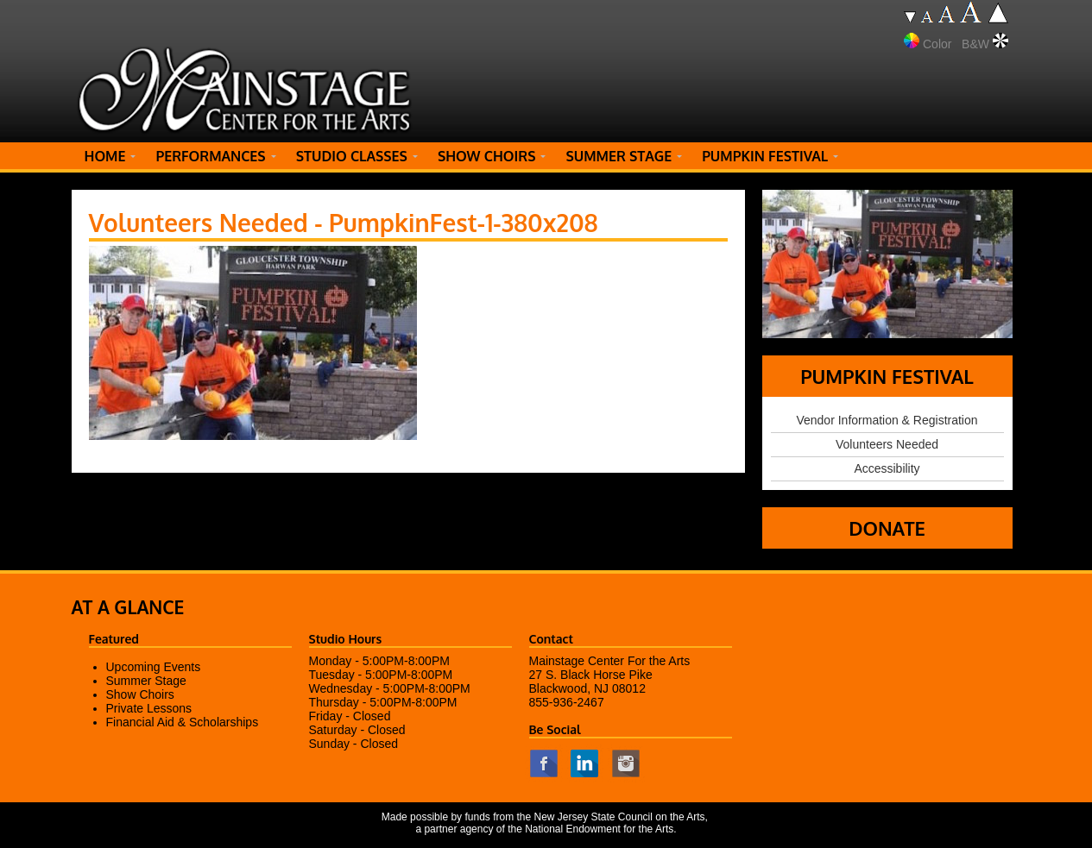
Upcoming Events (153, 667)
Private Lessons (149, 708)
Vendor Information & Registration (886, 420)
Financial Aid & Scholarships (182, 722)
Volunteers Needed (887, 444)
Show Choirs (140, 694)
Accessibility (886, 468)
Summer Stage (146, 681)
